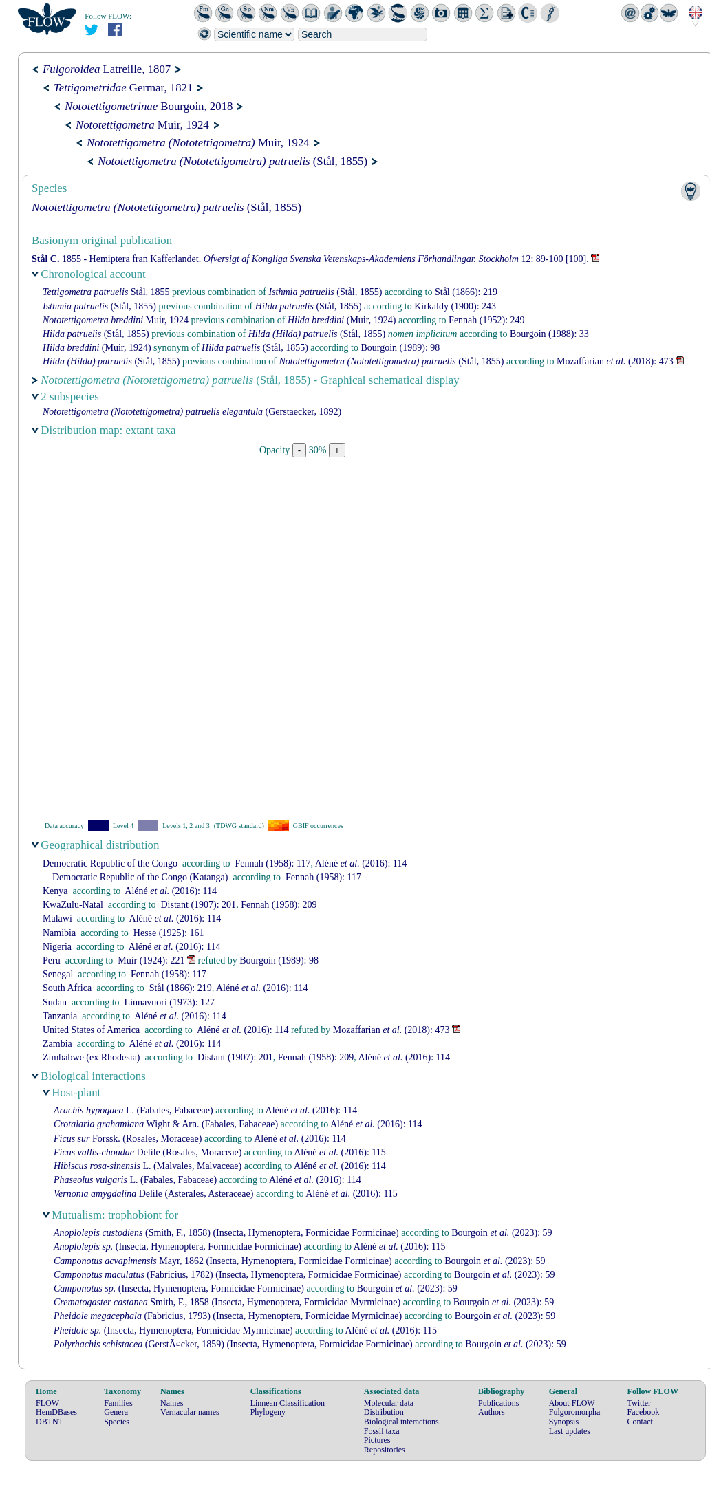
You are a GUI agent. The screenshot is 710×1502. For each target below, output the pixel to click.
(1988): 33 (549, 334)
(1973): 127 (170, 1002)
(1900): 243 (455, 306)
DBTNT (49, 1421)
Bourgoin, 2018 (149, 106)
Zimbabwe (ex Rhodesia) (91, 1057)
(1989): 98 (400, 347)
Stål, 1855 (106, 292)
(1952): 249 (486, 320)
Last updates (569, 1431)
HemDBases (56, 1412)
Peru (52, 960)
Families (118, 1403)
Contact (640, 1421)
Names (171, 1403)
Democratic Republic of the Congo (110, 863)
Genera (116, 1412)
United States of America (91, 1030)
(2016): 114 (361, 863)
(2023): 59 (501, 1233)
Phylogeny (268, 1412)
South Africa (67, 988)
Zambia (57, 1043)
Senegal (58, 974)
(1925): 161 (168, 933)
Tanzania (60, 1016)
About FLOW (572, 1403)
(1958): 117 (273, 863)
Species (116, 1421)
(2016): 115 (340, 1152)
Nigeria (57, 947)
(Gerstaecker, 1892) (192, 411)
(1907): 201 (198, 905)
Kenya (55, 891)
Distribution (384, 1412)
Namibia (59, 933)
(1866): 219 (466, 292)
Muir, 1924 (142, 124)
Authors (491, 1412)
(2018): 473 (615, 361)
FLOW (47, 1403)
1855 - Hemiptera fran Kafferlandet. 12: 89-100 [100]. (310, 259)
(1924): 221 (151, 960)
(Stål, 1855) (232, 161)
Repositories (384, 1450)
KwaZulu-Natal (73, 905)
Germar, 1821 (123, 87)
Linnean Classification (287, 1403)
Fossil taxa (382, 1431)
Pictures (377, 1440)
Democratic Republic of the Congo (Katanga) (140, 877)
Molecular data (388, 1403)
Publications (498, 1403)
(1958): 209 (278, 905)
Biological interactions (401, 1421)
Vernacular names (189, 1412)
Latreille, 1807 (107, 69)
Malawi (57, 918)
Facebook (643, 1412)
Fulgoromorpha (575, 1412)
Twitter (639, 1403)
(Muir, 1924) (342, 320)
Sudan (55, 1002)
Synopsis (564, 1421)
